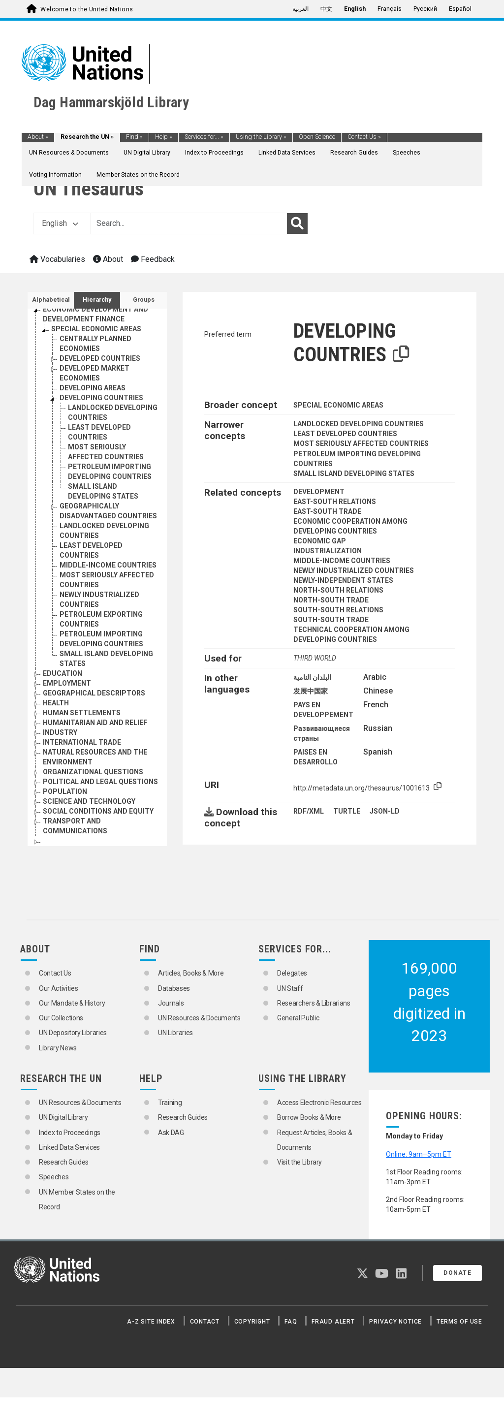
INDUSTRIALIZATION (327, 551)
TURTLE (346, 811)
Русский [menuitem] (425, 8)
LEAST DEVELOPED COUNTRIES (345, 434)
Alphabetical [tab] (51, 299)
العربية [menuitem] (300, 8)
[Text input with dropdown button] (188, 223)
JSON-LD (385, 811)
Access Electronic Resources (319, 1102)
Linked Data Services (286, 152)
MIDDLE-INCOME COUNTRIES (341, 561)
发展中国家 (310, 691)
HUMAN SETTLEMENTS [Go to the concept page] (82, 713)
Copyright (252, 1321)
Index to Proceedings (214, 152)
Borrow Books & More (309, 1117)
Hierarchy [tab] (97, 299)
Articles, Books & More (190, 973)
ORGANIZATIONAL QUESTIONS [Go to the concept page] (93, 772)
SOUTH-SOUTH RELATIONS (338, 610)
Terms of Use (459, 1321)
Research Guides (354, 152)
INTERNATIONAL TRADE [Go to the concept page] (82, 742)
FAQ (290, 1321)
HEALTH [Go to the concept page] (56, 703)
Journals (171, 1003)
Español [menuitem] (460, 8)
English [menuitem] (355, 8)
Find (134, 136)
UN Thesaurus (88, 188)
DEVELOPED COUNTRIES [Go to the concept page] (100, 358)
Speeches (406, 152)
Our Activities (58, 988)
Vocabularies (57, 259)
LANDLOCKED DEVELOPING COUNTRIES (358, 424)
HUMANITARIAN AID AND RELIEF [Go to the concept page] (95, 722)
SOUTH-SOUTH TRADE (331, 620)
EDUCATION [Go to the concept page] (62, 673)
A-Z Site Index (151, 1321)
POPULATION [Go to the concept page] (65, 791)
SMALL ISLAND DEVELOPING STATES (353, 473)
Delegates (292, 973)
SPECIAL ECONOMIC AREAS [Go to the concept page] (96, 329)
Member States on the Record (138, 174)
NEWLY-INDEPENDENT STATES (343, 580)
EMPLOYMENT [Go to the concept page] (67, 683)
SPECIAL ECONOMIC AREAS (338, 405)
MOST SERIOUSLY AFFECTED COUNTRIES (361, 443)
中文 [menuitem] (326, 8)
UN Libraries (175, 1033)
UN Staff (290, 988)
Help (163, 136)
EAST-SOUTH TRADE (327, 511)
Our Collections (61, 1018)
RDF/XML (308, 811)
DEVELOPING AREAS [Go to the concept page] (93, 388)
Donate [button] (457, 1272)
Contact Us (364, 136)
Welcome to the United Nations (86, 9)
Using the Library (261, 136)
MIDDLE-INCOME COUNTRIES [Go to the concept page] (108, 565)
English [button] (60, 223)
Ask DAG (171, 1133)
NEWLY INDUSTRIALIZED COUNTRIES (353, 570)
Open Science (317, 136)
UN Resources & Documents (69, 152)
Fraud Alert (333, 1321)
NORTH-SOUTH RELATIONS (338, 590)
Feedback (153, 259)
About (38, 136)
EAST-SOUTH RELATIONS (334, 501)
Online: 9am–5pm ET (418, 1154)
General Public (298, 1018)
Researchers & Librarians (313, 1003)
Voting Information (55, 174)
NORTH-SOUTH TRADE (331, 600)
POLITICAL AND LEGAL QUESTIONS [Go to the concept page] (100, 782)
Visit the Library (299, 1162)
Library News (58, 1048)
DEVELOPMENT (319, 492)
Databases (174, 988)
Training (170, 1102)
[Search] (297, 223)
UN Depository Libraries (73, 1033)
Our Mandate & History (72, 1003)
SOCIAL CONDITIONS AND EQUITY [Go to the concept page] (98, 811)
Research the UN (87, 136)
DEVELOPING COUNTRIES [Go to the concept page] (101, 398)
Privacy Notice (395, 1321)
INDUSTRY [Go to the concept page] (60, 732)
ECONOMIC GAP (319, 541)
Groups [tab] (144, 299)
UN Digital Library (147, 152)
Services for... (204, 136)
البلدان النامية (312, 677)
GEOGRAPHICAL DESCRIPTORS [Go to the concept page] (94, 693)
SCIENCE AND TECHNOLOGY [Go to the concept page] (89, 801)
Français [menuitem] (390, 8)
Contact (205, 1321)
